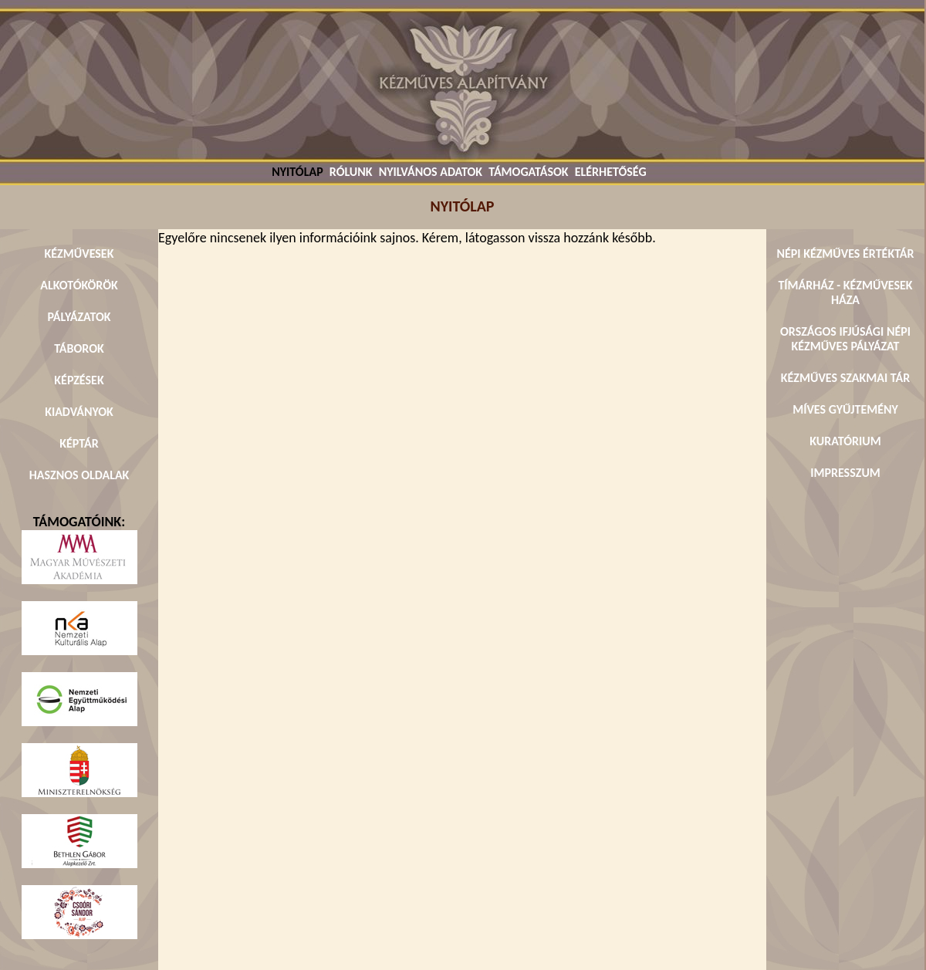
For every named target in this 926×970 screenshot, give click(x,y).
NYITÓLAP (297, 171)
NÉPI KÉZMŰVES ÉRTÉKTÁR (845, 253)
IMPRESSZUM (845, 472)
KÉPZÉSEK (78, 380)
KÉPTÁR (78, 443)
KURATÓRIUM (844, 441)
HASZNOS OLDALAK (79, 475)
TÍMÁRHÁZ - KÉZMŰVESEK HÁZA (845, 292)
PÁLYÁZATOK (78, 316)
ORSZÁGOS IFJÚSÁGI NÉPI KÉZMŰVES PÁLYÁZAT (845, 338)
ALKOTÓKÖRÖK (79, 285)
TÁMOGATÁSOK (528, 171)
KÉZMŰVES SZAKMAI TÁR (845, 377)
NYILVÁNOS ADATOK (430, 171)
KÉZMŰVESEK (79, 253)
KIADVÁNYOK (79, 411)
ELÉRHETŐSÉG (611, 171)
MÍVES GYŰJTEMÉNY (845, 409)
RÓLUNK (351, 171)
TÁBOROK (79, 348)
